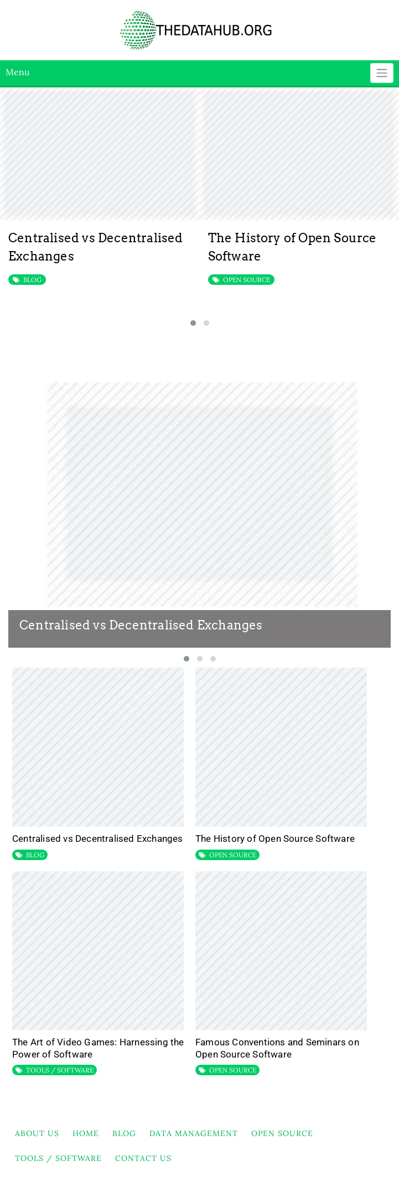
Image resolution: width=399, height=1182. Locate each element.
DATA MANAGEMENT (193, 1133)
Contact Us (143, 1158)
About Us (37, 1133)
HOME (85, 1133)
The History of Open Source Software (275, 838)
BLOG (32, 279)
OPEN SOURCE (246, 279)
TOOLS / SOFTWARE (60, 1070)
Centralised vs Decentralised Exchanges (141, 625)
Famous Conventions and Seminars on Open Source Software (277, 1048)
